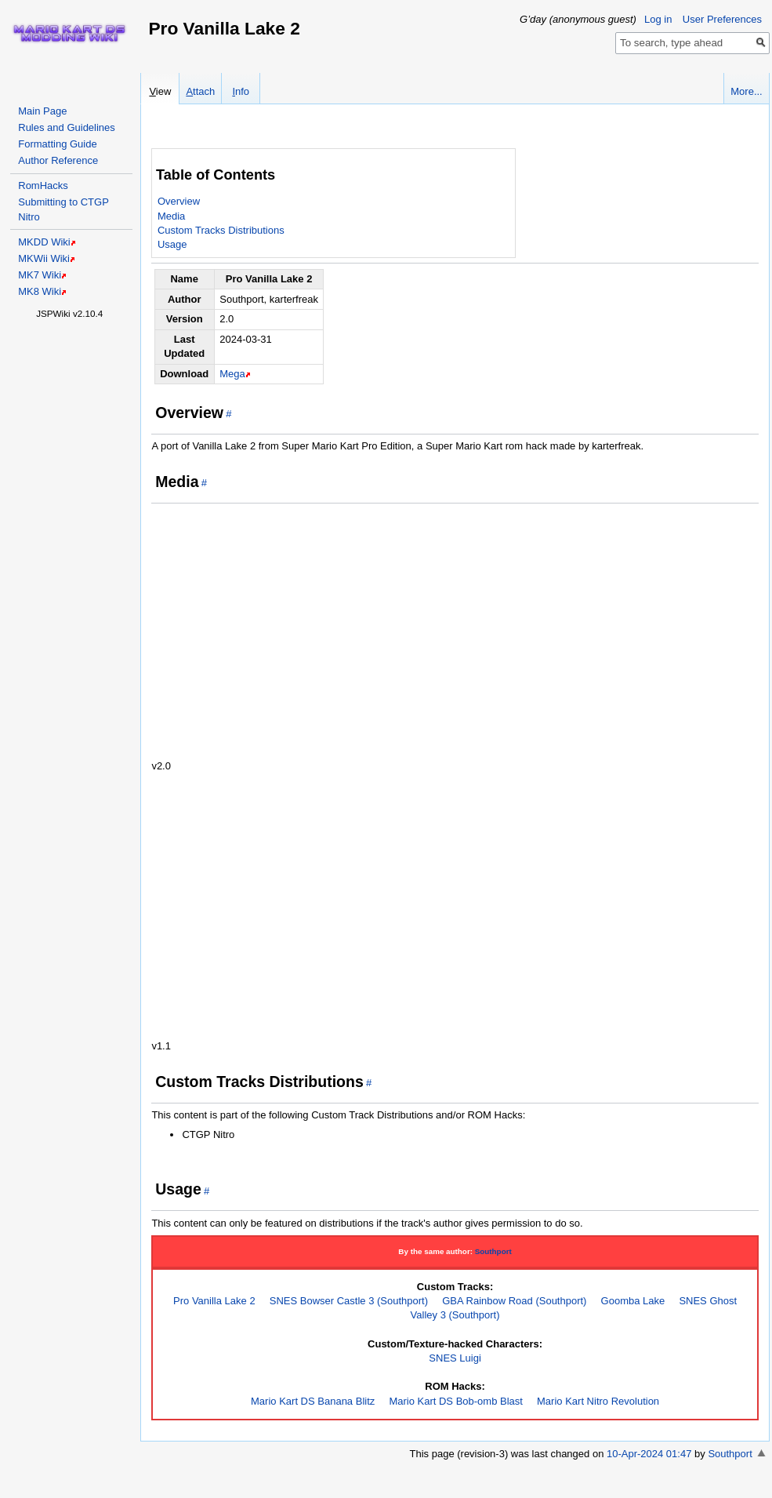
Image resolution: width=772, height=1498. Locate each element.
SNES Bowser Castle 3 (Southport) (349, 1301)
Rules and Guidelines (66, 127)
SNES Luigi (454, 1358)
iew (160, 91)
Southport (493, 1251)
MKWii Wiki (44, 258)
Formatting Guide (57, 144)
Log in (658, 19)
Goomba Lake (633, 1301)
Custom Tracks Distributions (221, 230)
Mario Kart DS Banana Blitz (313, 1401)
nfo (240, 91)
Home (69, 33)
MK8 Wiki (39, 291)
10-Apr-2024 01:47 (649, 1454)
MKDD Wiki (44, 242)
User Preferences (722, 19)
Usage (172, 244)
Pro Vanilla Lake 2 (214, 1301)
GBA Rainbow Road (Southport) (514, 1301)
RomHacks (43, 185)
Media (171, 216)
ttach (200, 91)
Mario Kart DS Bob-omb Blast (456, 1401)
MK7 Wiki (39, 275)
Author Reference (58, 160)
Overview (179, 201)
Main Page (42, 111)
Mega (232, 374)
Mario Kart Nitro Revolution (598, 1401)
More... (746, 91)
